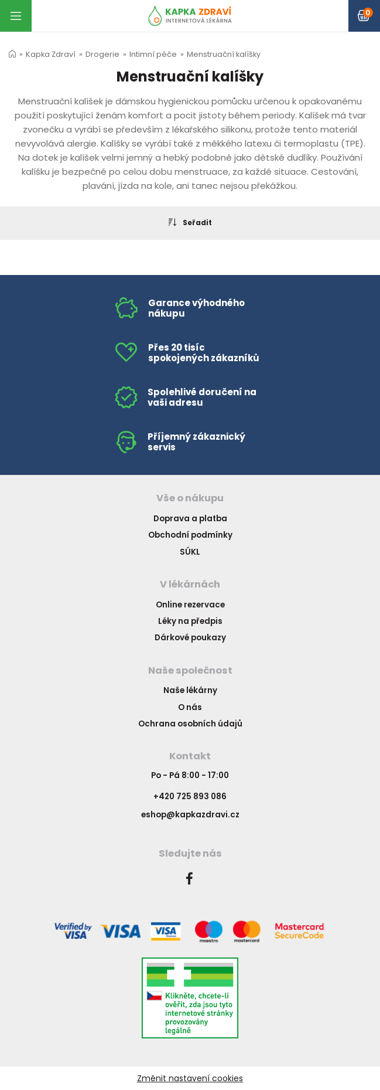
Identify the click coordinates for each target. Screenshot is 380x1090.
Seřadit (190, 222)
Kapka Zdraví (51, 54)
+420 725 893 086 (190, 796)
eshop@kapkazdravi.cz (190, 814)
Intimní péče (153, 54)
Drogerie (102, 54)
